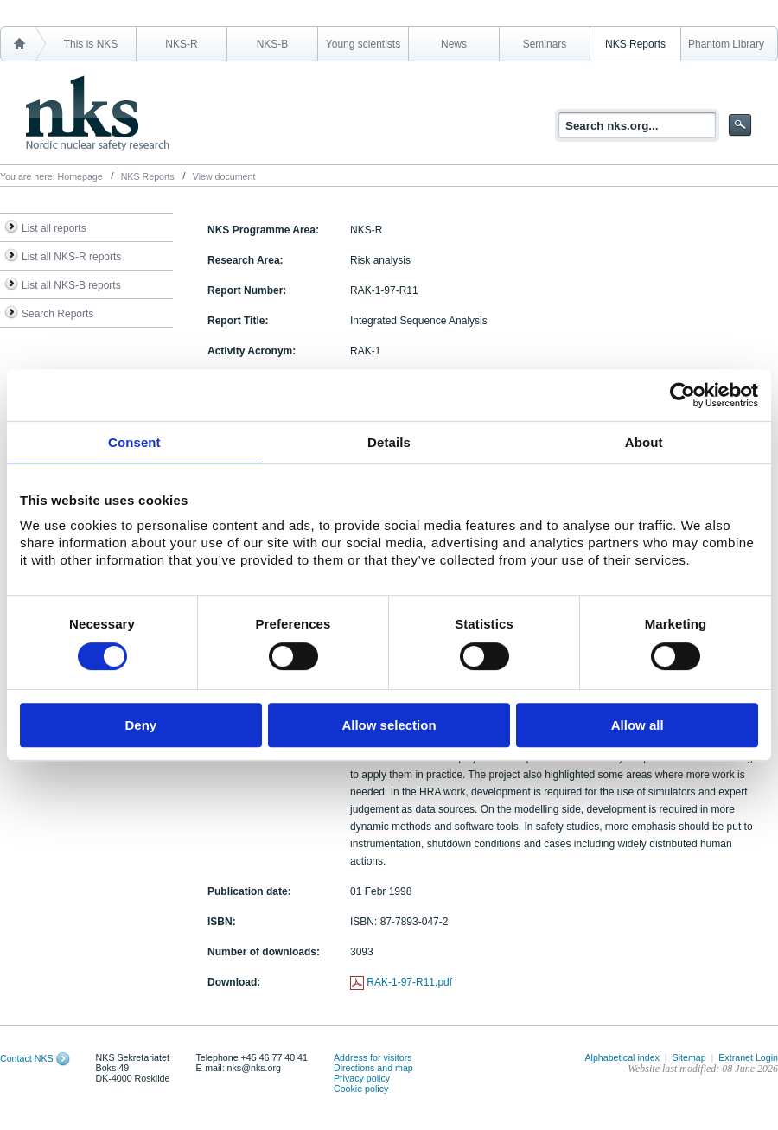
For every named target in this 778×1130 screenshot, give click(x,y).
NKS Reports (635, 44)
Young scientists (363, 44)
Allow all (637, 725)
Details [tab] (389, 442)
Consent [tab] (134, 442)
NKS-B (273, 44)
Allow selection (388, 725)
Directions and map (373, 1068)
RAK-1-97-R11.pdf (409, 982)
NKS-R (181, 44)
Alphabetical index (622, 1057)
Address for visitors (373, 1057)
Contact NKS (27, 1058)
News (454, 44)
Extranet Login (748, 1057)
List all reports (54, 228)
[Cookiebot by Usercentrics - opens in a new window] (682, 395)
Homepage (80, 176)
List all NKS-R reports (71, 257)
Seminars (545, 44)
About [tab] (644, 442)
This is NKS (91, 44)
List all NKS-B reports (71, 285)
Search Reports (57, 314)
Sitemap (689, 1057)
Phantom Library (726, 44)
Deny (140, 725)
